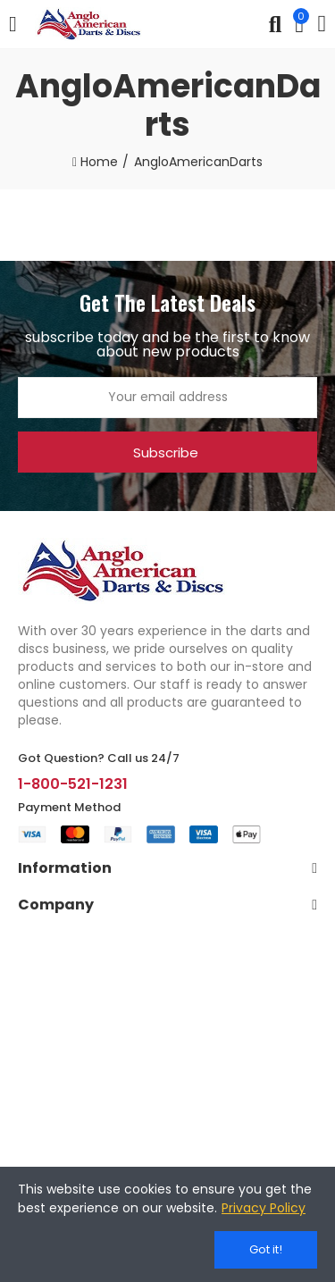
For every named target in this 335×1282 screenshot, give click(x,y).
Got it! (265, 1249)
